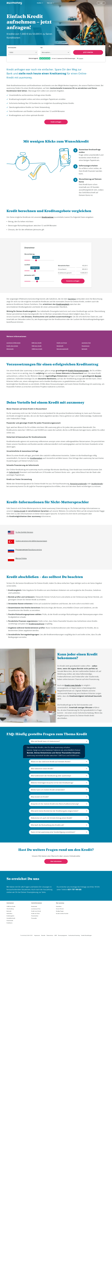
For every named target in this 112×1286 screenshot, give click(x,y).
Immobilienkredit (11, 918)
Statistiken (59, 906)
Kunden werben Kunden (62, 913)
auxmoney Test (86, 343)
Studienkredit (97, 484)
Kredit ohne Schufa (12, 346)
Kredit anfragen (56, 122)
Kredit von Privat (62, 343)
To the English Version (24, 532)
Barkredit (84, 349)
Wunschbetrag (29, 254)
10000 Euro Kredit (37, 349)
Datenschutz (50, 935)
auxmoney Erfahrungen (13, 343)
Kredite (39, 3)
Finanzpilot (34, 918)
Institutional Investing (74, 935)
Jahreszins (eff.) (29, 275)
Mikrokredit (10, 349)
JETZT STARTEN (88, 52)
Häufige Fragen (60, 911)
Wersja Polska (21, 558)
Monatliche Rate (63, 266)
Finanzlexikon (34, 916)
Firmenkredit (10, 920)
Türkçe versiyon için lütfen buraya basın (31, 541)
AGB (55, 935)
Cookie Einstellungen (86, 935)
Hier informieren (56, 861)
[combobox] (55, 52)
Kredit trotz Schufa (36, 911)
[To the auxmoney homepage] (14, 3)
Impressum (37, 935)
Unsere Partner (60, 909)
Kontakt (43, 935)
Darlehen (72, 299)
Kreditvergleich (10, 916)
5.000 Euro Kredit (11, 906)
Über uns (49, 3)
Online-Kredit (19, 511)
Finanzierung (85, 346)
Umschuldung (10, 909)
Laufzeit (27, 265)
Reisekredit (60, 346)
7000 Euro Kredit (36, 346)
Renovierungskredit (62, 349)
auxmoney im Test (35, 909)
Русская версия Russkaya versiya (28, 549)
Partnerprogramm (62, 935)
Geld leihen (9, 913)
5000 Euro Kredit (36, 343)
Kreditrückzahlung (36, 624)
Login (101, 3)
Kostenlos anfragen (72, 281)
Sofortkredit (14, 472)
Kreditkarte (9, 923)
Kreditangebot (36, 458)
